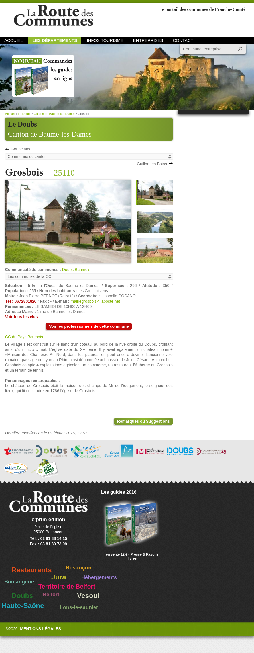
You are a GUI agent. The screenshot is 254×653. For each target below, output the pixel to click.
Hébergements (99, 577)
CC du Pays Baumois (24, 337)
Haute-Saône (22, 605)
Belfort (51, 594)
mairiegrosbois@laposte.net (95, 301)
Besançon (79, 568)
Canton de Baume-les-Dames (50, 134)
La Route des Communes (53, 18)
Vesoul (88, 595)
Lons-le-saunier (79, 607)
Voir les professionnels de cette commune (89, 326)
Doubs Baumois (76, 269)
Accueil (13, 40)
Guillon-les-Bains (152, 164)
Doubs (22, 595)
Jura (58, 577)
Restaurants (31, 570)
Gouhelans (20, 149)
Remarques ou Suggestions (143, 421)
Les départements (54, 40)
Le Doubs (24, 113)
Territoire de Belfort (66, 586)
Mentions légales (40, 628)
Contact (183, 40)
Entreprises (148, 40)
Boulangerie (19, 582)
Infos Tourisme (105, 40)
